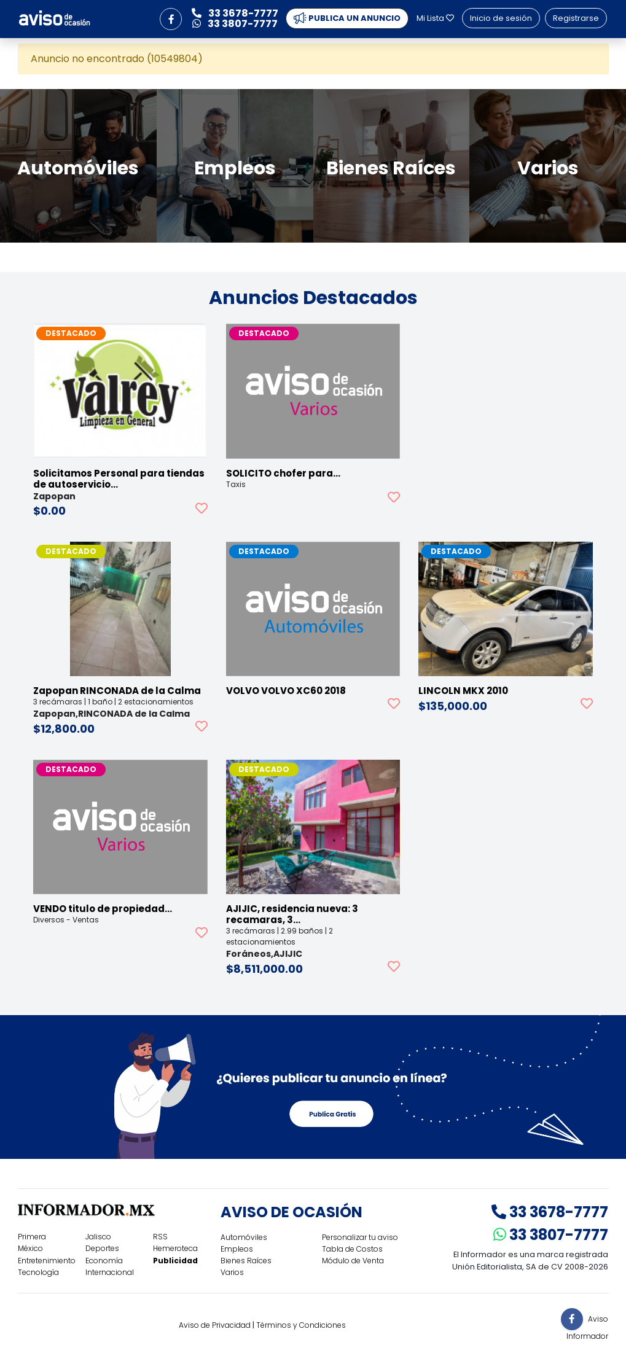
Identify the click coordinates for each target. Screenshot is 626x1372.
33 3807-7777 (550, 1235)
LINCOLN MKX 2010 (463, 690)
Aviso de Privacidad (215, 1325)
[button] (171, 19)
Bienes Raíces (246, 1260)
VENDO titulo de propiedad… (102, 908)
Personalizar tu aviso (360, 1237)
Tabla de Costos (352, 1249)
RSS (160, 1236)
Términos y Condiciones (301, 1325)
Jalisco (98, 1236)
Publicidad (175, 1260)
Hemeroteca (175, 1248)
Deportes (102, 1248)
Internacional (109, 1272)
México (30, 1248)
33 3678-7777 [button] (235, 13)
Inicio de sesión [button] (501, 18)
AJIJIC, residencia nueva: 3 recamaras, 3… (292, 914)
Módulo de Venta (353, 1260)
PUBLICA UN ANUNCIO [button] (347, 18)
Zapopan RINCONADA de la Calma (117, 690)
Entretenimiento (47, 1260)
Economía (104, 1260)
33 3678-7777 (549, 1212)
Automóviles (244, 1237)
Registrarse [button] (576, 18)
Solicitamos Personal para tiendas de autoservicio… (119, 479)
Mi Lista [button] (435, 18)
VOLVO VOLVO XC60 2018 (286, 690)
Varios (232, 1272)
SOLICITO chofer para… (283, 473)
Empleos (237, 1249)
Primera (32, 1236)
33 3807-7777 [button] (235, 23)
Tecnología (38, 1272)
